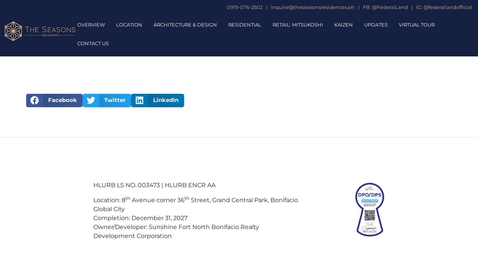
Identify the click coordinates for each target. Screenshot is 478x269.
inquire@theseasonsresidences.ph (312, 7)
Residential (244, 25)
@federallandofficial (447, 7)
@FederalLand (390, 7)
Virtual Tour (417, 25)
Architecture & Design (185, 25)
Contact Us (93, 43)
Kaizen (343, 25)
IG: (419, 7)
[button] (54, 100)
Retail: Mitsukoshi (298, 25)
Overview (91, 25)
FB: (367, 7)
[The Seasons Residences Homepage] (40, 31)
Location (129, 25)
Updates (376, 25)
